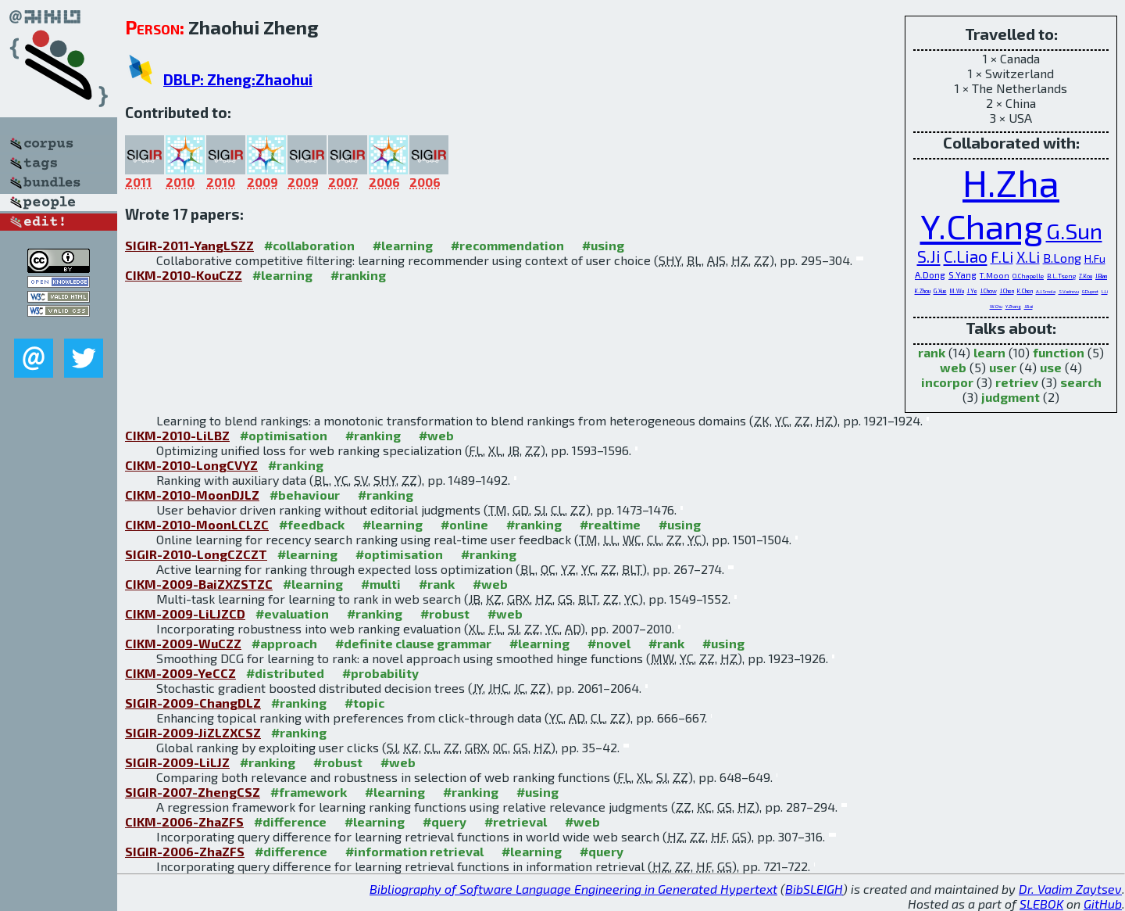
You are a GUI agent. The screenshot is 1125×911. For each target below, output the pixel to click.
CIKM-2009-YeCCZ (180, 672)
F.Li (1002, 257)
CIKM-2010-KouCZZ (183, 274)
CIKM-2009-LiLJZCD (185, 613)
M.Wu (957, 291)
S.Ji (929, 256)
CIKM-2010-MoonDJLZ (192, 494)
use (1051, 367)
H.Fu (1094, 258)
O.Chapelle (1028, 276)
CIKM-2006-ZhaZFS (184, 821)
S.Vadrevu (1069, 291)
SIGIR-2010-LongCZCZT (196, 554)
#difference (290, 821)
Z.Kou (1085, 276)
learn (989, 352)
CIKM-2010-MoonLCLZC (197, 524)
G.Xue (940, 291)
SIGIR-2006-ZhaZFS (185, 851)
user (1002, 367)
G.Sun (1074, 230)
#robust (445, 613)
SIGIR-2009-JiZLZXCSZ (193, 732)
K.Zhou (922, 291)
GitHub (1103, 903)
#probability (380, 672)
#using (603, 245)
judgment (1010, 396)
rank (931, 352)
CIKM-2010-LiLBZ (177, 435)
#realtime (610, 524)
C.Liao (966, 256)
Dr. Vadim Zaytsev (1070, 888)
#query (444, 821)
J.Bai (1028, 306)
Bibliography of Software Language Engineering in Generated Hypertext (573, 888)
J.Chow (988, 291)
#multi (381, 583)
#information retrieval (414, 851)
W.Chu (996, 306)
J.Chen (1007, 291)
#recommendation (507, 245)
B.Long (1062, 257)
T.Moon (994, 275)
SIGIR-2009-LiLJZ (177, 762)
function (1058, 352)
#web (436, 435)
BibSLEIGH (814, 888)
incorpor (947, 382)
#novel (609, 643)
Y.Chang (981, 225)
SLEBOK (1041, 903)
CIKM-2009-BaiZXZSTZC (199, 583)
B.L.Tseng (1061, 276)
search (1081, 382)
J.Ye (972, 291)
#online (464, 524)
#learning (403, 245)
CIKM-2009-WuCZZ (183, 643)
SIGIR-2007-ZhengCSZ (192, 791)
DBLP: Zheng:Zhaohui (237, 79)
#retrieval (515, 821)
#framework (308, 791)
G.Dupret (1090, 291)
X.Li (1028, 257)
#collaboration (309, 245)
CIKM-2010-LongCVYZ (191, 464)
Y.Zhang (1013, 306)
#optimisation (283, 435)
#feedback (312, 524)
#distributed (285, 672)
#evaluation (292, 613)
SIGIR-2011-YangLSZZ (189, 245)
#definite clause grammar (413, 643)
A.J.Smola (1045, 291)
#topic (364, 702)
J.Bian (1101, 276)
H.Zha (1010, 182)
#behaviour (305, 494)
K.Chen (1025, 291)
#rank (437, 583)
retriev (1016, 382)
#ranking (358, 274)
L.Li (1105, 291)
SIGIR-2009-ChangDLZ (193, 702)
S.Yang (962, 275)
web (953, 367)
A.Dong (930, 274)
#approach (284, 643)
